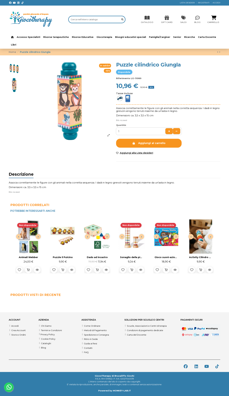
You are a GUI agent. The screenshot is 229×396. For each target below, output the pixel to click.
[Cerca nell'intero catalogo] (122, 19)
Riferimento (123, 78)
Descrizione (21, 175)
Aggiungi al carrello (148, 143)
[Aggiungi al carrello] (28, 269)
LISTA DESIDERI (187, 2)
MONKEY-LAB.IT (122, 390)
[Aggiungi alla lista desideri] (19, 269)
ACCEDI (216, 2)
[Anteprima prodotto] (37, 269)
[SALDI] (167, 19)
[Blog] (197, 19)
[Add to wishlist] (134, 153)
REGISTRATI (204, 2)
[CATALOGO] (147, 19)
